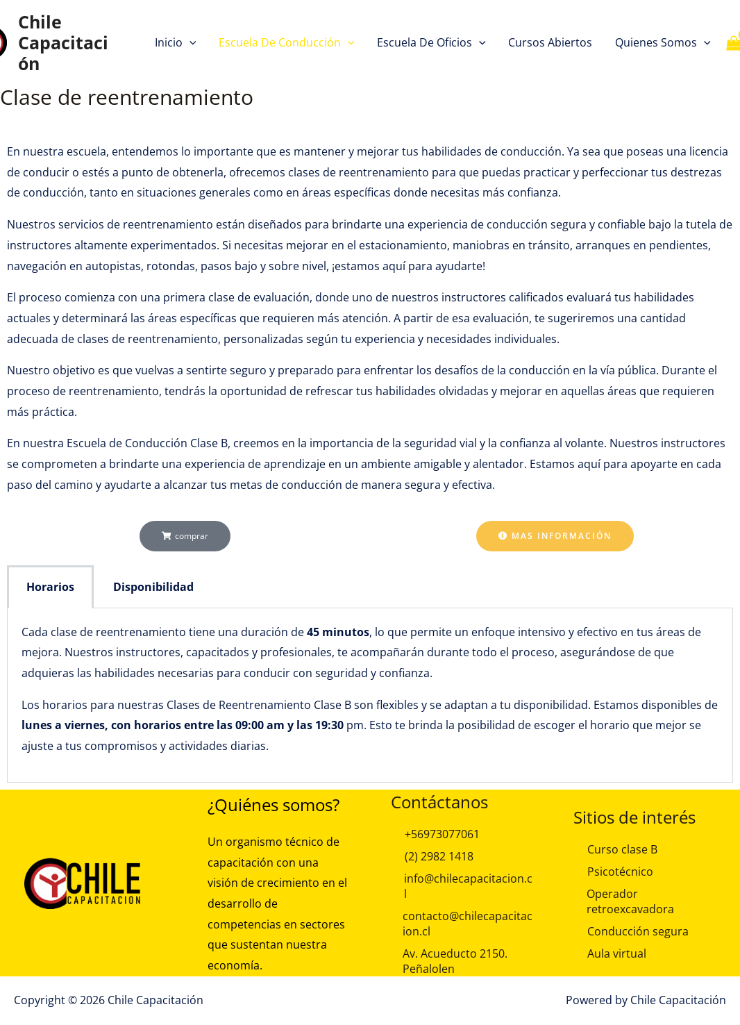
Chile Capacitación (63, 42)
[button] (190, 42)
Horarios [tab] (50, 586)
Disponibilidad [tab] (153, 586)
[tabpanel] (370, 695)
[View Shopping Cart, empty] (723, 42)
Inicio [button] (176, 42)
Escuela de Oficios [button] (431, 42)
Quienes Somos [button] (662, 42)
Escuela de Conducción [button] (287, 42)
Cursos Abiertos (550, 42)
